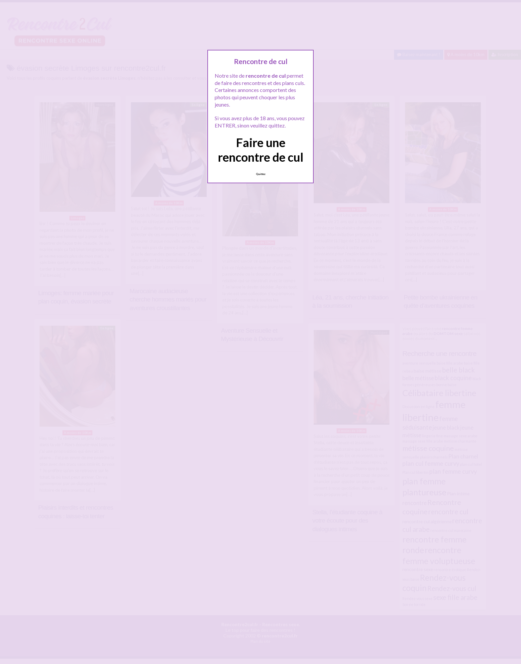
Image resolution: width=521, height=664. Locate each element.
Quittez (260, 174)
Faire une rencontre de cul (260, 149)
